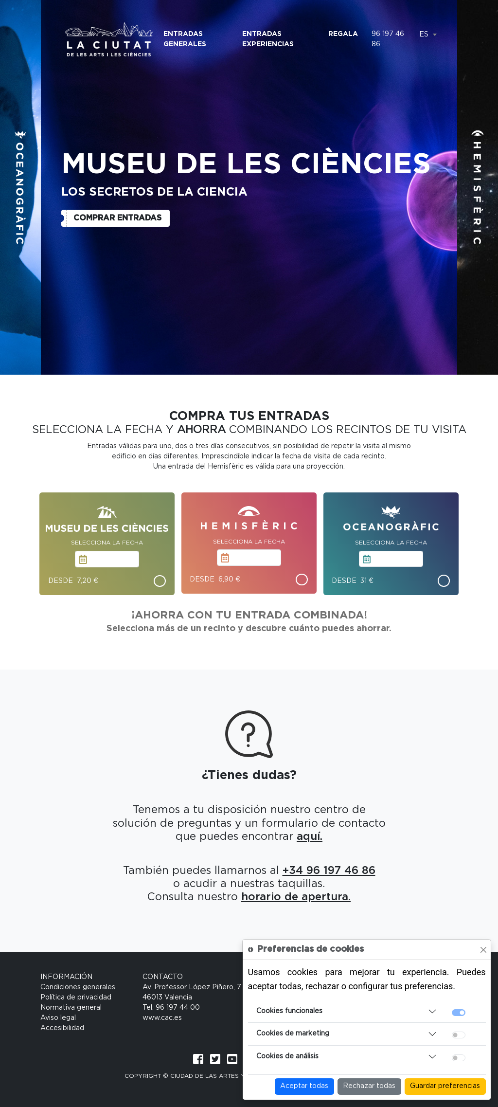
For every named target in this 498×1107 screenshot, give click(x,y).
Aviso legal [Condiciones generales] (58, 1018)
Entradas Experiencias (268, 39)
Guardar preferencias (445, 1086)
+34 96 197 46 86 (329, 870)
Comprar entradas (117, 218)
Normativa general (71, 1007)
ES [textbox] (423, 34)
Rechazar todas (369, 1086)
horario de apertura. (296, 896)
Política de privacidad (75, 997)
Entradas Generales (184, 39)
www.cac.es (162, 1018)
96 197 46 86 (388, 39)
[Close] (483, 949)
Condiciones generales (77, 987)
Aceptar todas (304, 1086)
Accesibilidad (62, 1028)
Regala (343, 34)
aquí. (309, 836)
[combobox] (427, 34)
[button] (20, 187)
